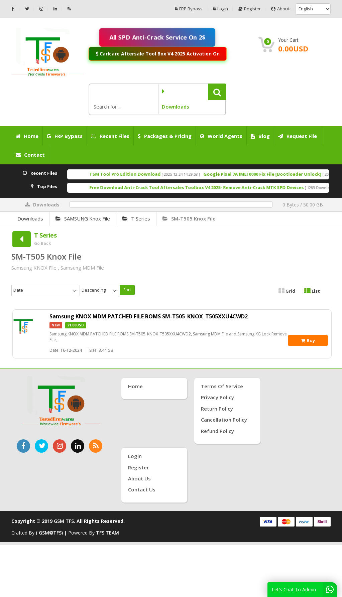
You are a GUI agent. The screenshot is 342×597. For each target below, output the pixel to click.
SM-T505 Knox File (189, 218)
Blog (260, 136)
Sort (127, 290)
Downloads (30, 218)
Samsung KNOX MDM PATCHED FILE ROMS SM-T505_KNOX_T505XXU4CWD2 (148, 316)
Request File (297, 136)
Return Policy (217, 408)
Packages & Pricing (165, 136)
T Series (136, 218)
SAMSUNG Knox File (82, 218)
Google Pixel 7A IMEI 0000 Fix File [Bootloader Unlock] (279, 174)
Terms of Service (222, 386)
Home (27, 136)
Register (249, 8)
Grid (286, 291)
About (280, 8)
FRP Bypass (189, 8)
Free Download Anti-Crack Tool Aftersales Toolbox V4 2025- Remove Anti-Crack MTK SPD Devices (213, 187)
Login (220, 8)
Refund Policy (217, 431)
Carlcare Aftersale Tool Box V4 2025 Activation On (157, 53)
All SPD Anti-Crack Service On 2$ (157, 37)
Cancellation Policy (224, 419)
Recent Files (110, 136)
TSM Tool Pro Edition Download (141, 174)
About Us (139, 478)
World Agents (221, 136)
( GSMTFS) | (52, 533)
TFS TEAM (107, 533)
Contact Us (141, 489)
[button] (217, 92)
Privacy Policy (217, 397)
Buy (308, 340)
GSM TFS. (64, 521)
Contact (30, 154)
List (312, 291)
